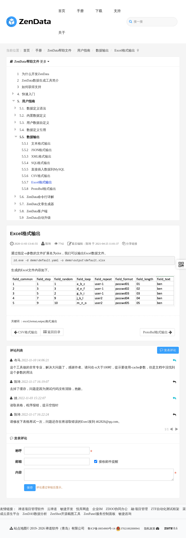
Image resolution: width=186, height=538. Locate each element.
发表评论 (168, 350)
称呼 (18, 451)
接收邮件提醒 (106, 461)
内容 (18, 472)
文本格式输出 (41, 143)
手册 (80, 11)
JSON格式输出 (41, 150)
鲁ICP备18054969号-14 (101, 528)
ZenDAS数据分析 (35, 514)
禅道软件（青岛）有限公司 (65, 528)
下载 (98, 11)
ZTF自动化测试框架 (165, 509)
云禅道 (52, 509)
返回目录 (52, 332)
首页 (61, 11)
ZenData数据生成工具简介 (40, 80)
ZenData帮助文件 (59, 50)
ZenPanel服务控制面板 (99, 514)
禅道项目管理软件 (31, 509)
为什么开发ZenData (35, 74)
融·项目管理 (139, 509)
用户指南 (83, 50)
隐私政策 (149, 528)
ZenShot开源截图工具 (65, 514)
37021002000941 (128, 528)
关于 (61, 32)
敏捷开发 (66, 509)
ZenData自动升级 (39, 217)
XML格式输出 (41, 156)
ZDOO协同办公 (117, 509)
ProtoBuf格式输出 (43, 189)
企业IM (97, 509)
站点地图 (18, 528)
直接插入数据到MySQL (48, 169)
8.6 (170, 529)
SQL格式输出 (40, 163)
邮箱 (18, 461)
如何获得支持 (31, 87)
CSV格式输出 (40, 176)
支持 (117, 11)
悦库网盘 (82, 509)
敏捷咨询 (124, 514)
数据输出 (102, 50)
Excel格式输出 (125, 50)
